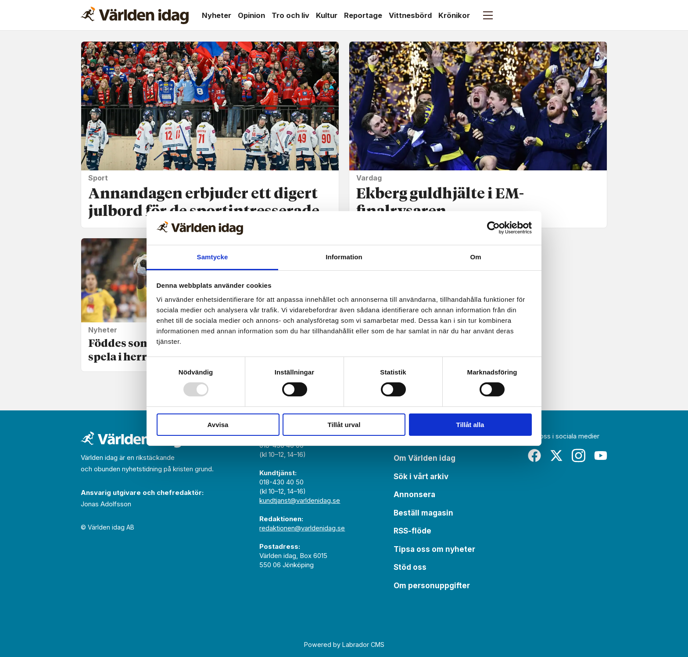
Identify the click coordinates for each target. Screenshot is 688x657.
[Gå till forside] (135, 15)
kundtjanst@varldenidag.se (299, 500)
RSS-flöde (412, 530)
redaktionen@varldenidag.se (302, 528)
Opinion (251, 15)
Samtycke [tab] (212, 257)
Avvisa (218, 424)
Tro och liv (290, 15)
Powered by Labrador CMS (344, 644)
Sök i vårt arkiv (421, 476)
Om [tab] (475, 257)
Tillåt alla (470, 424)
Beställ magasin (423, 513)
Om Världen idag (424, 458)
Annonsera (414, 494)
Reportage (363, 15)
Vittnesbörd (410, 15)
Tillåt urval (344, 424)
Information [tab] (344, 257)
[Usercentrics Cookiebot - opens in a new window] (493, 227)
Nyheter (216, 15)
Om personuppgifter (432, 585)
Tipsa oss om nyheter (434, 549)
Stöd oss (410, 567)
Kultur (326, 15)
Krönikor (454, 15)
